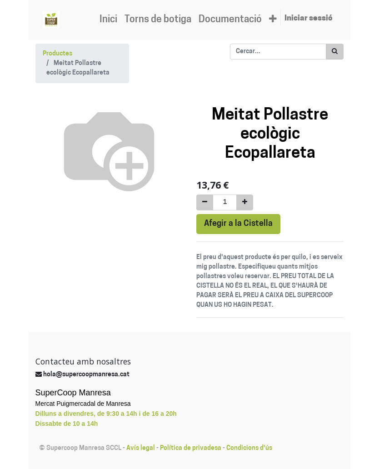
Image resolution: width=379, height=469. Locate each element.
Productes (57, 53)
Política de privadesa (190, 448)
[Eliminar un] (204, 202)
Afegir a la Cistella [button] (238, 224)
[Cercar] (335, 52)
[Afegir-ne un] (244, 202)
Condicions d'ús (249, 448)
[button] (272, 20)
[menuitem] (108, 20)
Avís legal (140, 448)
